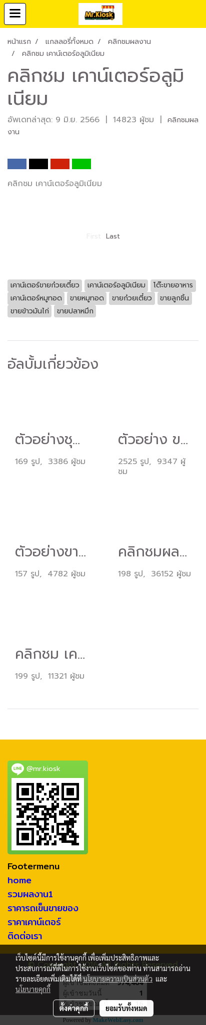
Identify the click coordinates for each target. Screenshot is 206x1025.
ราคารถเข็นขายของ (43, 908)
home (20, 880)
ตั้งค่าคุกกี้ (74, 1008)
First (93, 236)
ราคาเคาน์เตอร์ (34, 922)
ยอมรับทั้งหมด (127, 1008)
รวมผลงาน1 (30, 894)
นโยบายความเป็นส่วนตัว (117, 978)
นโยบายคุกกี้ (33, 989)
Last (113, 236)
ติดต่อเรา (25, 936)
